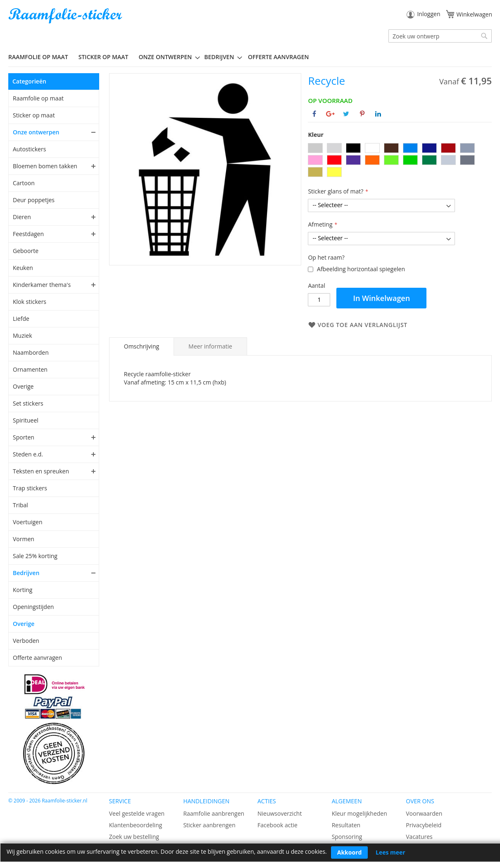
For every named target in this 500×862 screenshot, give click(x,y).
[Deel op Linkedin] (378, 113)
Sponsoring (347, 837)
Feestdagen (28, 234)
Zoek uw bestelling (134, 837)
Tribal (20, 505)
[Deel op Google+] (330, 113)
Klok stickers (29, 302)
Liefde (21, 318)
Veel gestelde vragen (136, 813)
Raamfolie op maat (38, 98)
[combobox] (440, 36)
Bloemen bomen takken (45, 166)
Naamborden (31, 352)
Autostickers (29, 149)
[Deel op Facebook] (314, 113)
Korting (22, 590)
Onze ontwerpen (36, 132)
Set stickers (28, 403)
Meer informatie (210, 346)
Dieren (22, 217)
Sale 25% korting (35, 556)
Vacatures (419, 837)
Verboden (26, 641)
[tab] (141, 346)
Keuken (23, 268)
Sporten (23, 437)
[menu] (250, 57)
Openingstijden (33, 607)
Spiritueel (25, 420)
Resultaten (346, 825)
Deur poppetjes (34, 200)
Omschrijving (141, 346)
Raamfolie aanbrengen (213, 813)
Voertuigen (28, 522)
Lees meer (390, 852)
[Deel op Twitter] (346, 113)
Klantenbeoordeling (135, 825)
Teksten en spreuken (41, 471)
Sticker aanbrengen (209, 825)
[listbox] (400, 161)
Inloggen (428, 14)
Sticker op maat (34, 115)
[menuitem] (41, 57)
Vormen (23, 539)
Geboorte (25, 251)
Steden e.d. (28, 454)
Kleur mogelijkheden (359, 813)
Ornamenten (30, 369)
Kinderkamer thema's (42, 285)
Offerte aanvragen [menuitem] (278, 57)
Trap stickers (30, 488)
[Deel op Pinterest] (362, 113)
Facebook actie (277, 825)
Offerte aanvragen (37, 657)
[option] (315, 148)
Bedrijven (26, 573)
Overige (23, 386)
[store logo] (66, 16)
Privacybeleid (423, 825)
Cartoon (24, 183)
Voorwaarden (424, 813)
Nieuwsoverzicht (279, 813)
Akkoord (349, 852)
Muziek (22, 335)
